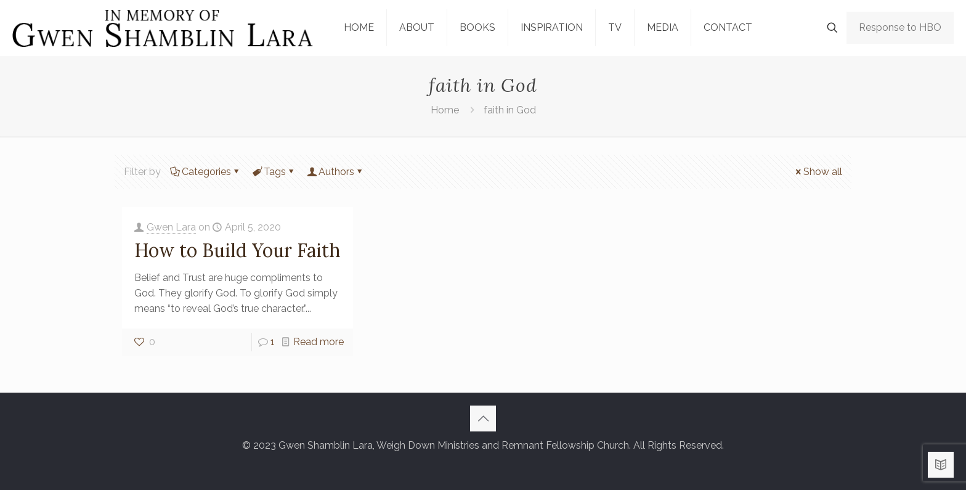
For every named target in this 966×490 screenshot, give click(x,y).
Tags (274, 172)
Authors (335, 172)
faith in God (510, 110)
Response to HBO (900, 27)
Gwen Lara (171, 227)
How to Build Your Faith (237, 250)
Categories (205, 172)
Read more (318, 342)
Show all (818, 172)
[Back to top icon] (483, 418)
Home (445, 110)
